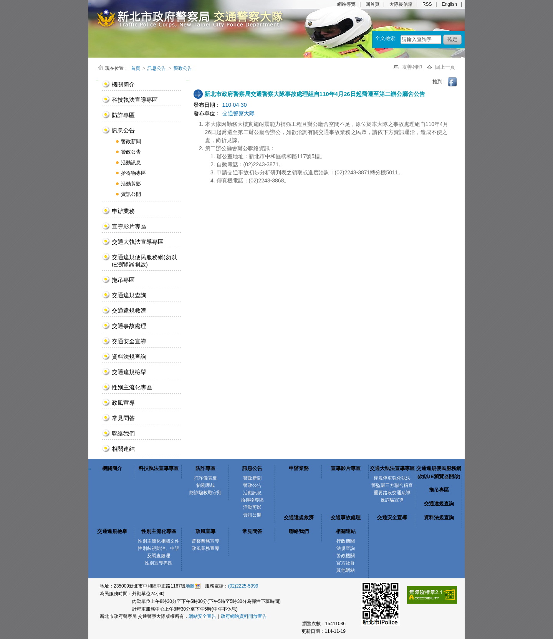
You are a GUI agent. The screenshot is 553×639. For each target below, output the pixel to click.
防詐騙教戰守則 (205, 492)
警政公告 (183, 68)
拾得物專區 (133, 173)
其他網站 (345, 570)
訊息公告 (156, 68)
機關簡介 (123, 84)
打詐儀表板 (205, 478)
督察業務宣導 (205, 541)
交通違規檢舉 (129, 372)
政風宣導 (123, 402)
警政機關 (345, 555)
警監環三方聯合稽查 (392, 485)
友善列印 (413, 67)
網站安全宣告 (202, 616)
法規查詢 (345, 548)
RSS (427, 4)
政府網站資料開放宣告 (244, 616)
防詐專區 (123, 115)
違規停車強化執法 (392, 478)
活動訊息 (131, 163)
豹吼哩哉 (205, 485)
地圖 (190, 586)
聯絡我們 (123, 433)
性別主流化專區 (132, 387)
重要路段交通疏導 (392, 492)
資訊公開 (131, 194)
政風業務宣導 (205, 548)
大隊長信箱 (400, 4)
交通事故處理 (129, 326)
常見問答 (123, 418)
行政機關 (345, 541)
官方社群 (345, 563)
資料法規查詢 (129, 356)
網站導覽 (346, 4)
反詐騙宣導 (392, 500)
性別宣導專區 (158, 563)
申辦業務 (123, 211)
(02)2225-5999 (243, 586)
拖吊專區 (123, 279)
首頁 (136, 68)
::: (97, 79)
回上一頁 (445, 67)
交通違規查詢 (129, 295)
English (449, 4)
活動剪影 (131, 184)
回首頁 (372, 4)
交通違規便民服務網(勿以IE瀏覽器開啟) (144, 261)
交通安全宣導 (129, 341)
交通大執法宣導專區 (138, 241)
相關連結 (123, 448)
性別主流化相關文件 (158, 541)
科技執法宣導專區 (135, 99)
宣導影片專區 (129, 226)
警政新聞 (131, 141)
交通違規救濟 (129, 310)
